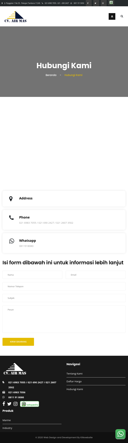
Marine (6, 420)
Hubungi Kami (74, 389)
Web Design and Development (60, 437)
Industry (7, 428)
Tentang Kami (74, 373)
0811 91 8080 (16, 397)
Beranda (51, 75)
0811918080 (26, 246)
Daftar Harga (74, 381)
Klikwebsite (86, 437)
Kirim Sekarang (18, 341)
